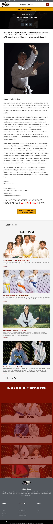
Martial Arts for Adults (26, 14)
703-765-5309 (39, 1)
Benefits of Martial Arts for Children (13, 367)
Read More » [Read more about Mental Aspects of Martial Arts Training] (5, 337)
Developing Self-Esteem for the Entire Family (16, 260)
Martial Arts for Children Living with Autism (16, 295)
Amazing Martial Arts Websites (37, 523)
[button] (47, 4)
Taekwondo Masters (26, 4)
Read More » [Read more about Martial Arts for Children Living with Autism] (5, 301)
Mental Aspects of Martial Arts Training (15, 330)
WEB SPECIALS (29, 202)
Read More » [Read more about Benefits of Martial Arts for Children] (5, 374)
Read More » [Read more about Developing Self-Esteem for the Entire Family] (5, 266)
